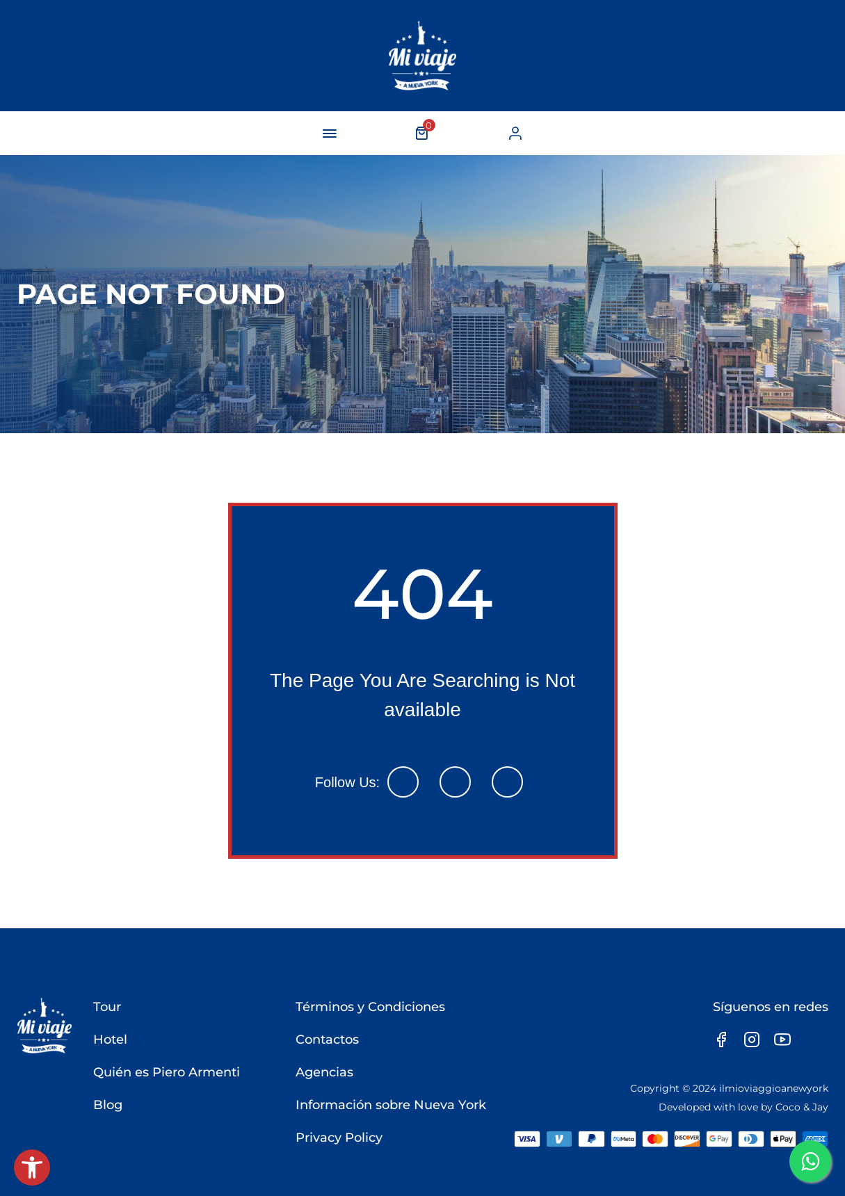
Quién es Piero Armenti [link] (166, 1072)
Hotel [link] (110, 1039)
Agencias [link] (324, 1072)
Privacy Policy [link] (339, 1137)
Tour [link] (107, 1007)
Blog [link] (107, 1105)
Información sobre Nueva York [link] (391, 1105)
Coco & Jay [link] (801, 1107)
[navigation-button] (329, 133)
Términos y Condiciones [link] (370, 1007)
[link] (32, 1167)
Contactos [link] (327, 1039)
